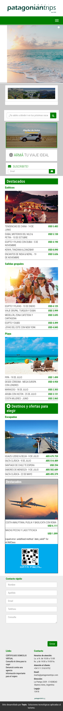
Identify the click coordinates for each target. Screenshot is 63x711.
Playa (8, 333)
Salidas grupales (14, 263)
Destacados (13, 482)
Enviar (52, 643)
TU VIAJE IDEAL (29, 155)
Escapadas (11, 417)
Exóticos (9, 187)
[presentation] (25, 631)
